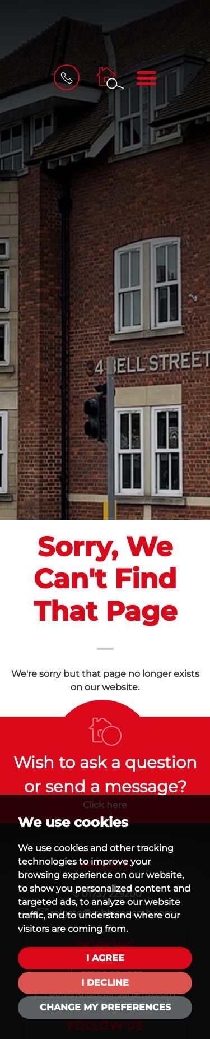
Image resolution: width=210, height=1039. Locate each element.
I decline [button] (105, 982)
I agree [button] (105, 958)
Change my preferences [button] (105, 1007)
